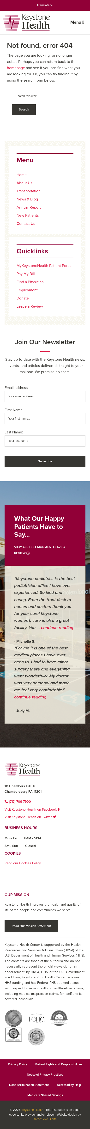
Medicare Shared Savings (45, 1095)
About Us (24, 183)
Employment (27, 290)
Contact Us (26, 223)
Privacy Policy (17, 1064)
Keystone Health (32, 1110)
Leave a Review (30, 306)
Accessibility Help (69, 1085)
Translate (45, 5)
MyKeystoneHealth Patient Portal (44, 265)
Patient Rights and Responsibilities (58, 1064)
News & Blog (27, 199)
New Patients (28, 215)
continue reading (57, 627)
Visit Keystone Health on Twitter (30, 817)
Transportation (29, 191)
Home (22, 174)
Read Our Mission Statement (31, 926)
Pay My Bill (26, 273)
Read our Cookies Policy (23, 863)
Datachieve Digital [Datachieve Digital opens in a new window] (45, 1119)
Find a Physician (30, 282)
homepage (16, 68)
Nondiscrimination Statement (29, 1085)
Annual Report (29, 207)
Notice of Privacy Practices (45, 1075)
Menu (77, 22)
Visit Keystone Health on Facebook (32, 810)
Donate (23, 298)
